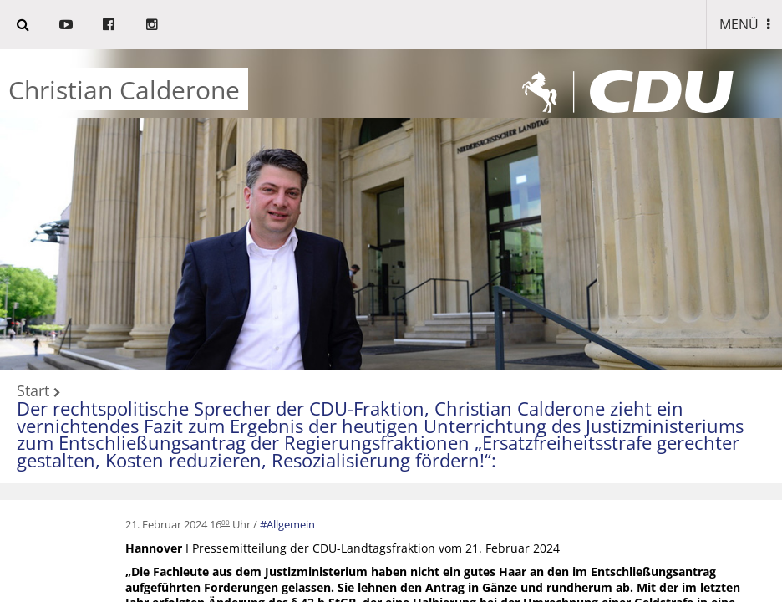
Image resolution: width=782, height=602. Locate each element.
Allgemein (291, 524)
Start (33, 391)
